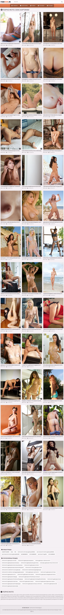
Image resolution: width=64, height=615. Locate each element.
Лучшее (50, 5)
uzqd (12, 551)
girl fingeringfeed (24, 554)
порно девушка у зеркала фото (42, 560)
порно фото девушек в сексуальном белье (12, 565)
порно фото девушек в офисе (26, 581)
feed (15, 551)
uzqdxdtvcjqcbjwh (5, 551)
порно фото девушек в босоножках (10, 562)
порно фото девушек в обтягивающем (11, 583)
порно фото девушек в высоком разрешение (13, 567)
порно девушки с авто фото (32, 572)
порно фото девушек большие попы (29, 562)
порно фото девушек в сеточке (48, 572)
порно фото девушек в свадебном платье (46, 574)
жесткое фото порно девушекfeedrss (45, 551)
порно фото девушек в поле (54, 579)
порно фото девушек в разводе (9, 576)
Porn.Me (6, 2)
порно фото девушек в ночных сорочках (32, 583)
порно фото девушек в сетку (9, 574)
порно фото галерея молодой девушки (31, 569)
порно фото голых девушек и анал (33, 567)
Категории (24, 5)
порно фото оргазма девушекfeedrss (26, 551)
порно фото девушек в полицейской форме (35, 579)
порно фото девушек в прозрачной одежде (12, 579)
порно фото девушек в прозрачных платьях (29, 576)
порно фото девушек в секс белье (25, 574)
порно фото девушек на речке (9, 560)
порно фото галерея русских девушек (11, 569)
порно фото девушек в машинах (26, 560)
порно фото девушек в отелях (31, 565)
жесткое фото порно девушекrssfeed (10, 554)
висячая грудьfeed (42, 554)
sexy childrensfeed (32, 554)
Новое (32, 5)
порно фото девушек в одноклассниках (45, 581)
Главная (14, 5)
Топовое (41, 5)
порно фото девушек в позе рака (10, 581)
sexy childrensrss (51, 554)
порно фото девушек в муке (50, 583)
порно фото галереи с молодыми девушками (13, 572)
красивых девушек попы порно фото (49, 562)
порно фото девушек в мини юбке (10, 586)
